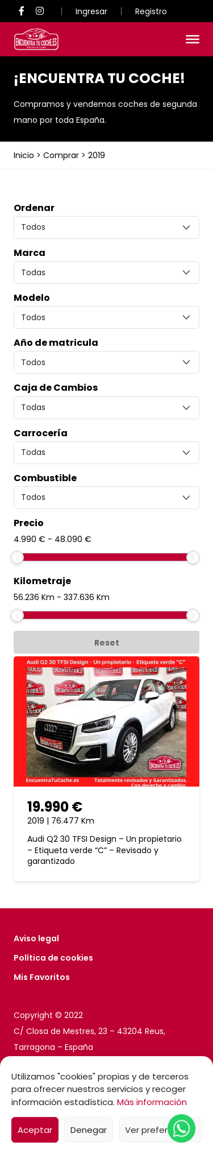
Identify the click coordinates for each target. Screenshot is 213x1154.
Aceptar (35, 1130)
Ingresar (91, 11)
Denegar (88, 1130)
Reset (106, 642)
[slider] (17, 557)
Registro (151, 11)
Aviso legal (36, 938)
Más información (152, 1102)
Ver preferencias (160, 1130)
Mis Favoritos (42, 977)
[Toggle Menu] (192, 39)
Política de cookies (53, 957)
